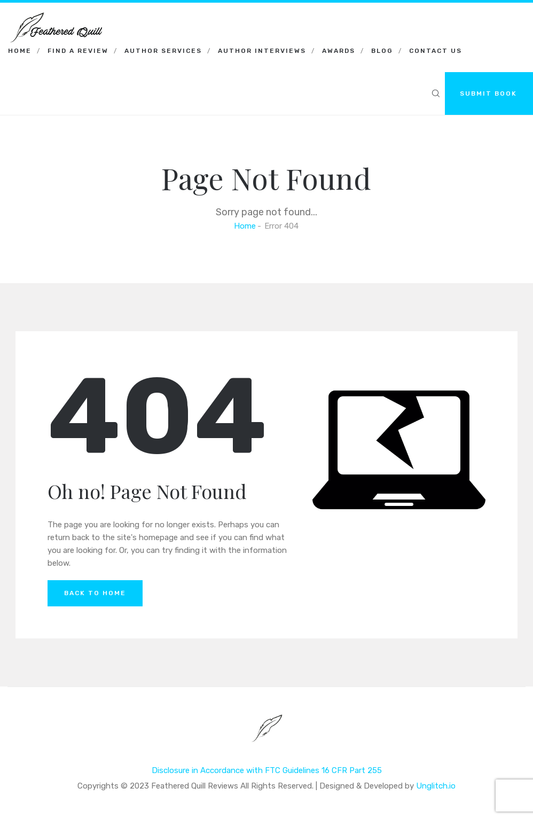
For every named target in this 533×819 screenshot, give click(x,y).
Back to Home (95, 593)
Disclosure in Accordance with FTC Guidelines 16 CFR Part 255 (267, 770)
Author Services (163, 50)
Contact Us (435, 50)
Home (20, 50)
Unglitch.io (436, 786)
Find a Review (78, 50)
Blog (382, 50)
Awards (338, 50)
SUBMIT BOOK (488, 93)
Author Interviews (262, 50)
